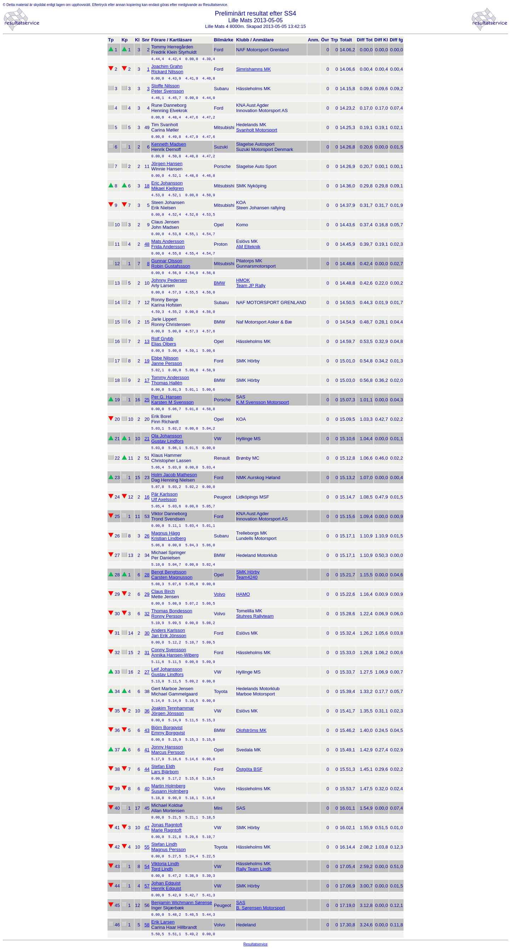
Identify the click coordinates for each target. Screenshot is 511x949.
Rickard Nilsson (167, 71)
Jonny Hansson (167, 747)
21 (146, 438)
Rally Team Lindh (253, 869)
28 (146, 574)
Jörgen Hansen (166, 163)
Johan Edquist (165, 883)
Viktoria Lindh (165, 863)
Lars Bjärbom (165, 771)
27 (146, 672)
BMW (219, 283)
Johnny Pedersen (169, 280)
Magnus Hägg (165, 533)
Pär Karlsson (164, 494)
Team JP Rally (251, 285)
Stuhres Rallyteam (255, 616)
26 (146, 535)
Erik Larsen (163, 922)
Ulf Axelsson (164, 499)
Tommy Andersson (170, 377)
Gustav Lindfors (167, 441)
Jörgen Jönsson (167, 713)
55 (146, 847)
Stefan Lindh (164, 844)
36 (146, 711)
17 (146, 380)
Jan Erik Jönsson (168, 635)
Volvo (219, 594)
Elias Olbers (163, 344)
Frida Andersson (168, 246)
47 (146, 827)
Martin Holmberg (168, 785)
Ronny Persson (167, 616)
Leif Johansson (166, 669)
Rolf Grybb (162, 338)
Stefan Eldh (163, 766)
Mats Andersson (167, 241)
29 (146, 594)
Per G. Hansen (166, 397)
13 (146, 341)
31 (146, 652)
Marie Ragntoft (166, 830)
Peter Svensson (167, 91)
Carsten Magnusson (171, 577)
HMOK (243, 280)
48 (146, 244)
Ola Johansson (166, 435)
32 (146, 613)
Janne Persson (166, 363)
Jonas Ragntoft (166, 824)
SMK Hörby (248, 572)
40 (146, 788)
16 (146, 497)
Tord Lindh (162, 869)
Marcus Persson (168, 752)
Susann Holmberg (169, 791)
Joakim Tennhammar (172, 708)
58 (146, 924)
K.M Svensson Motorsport (262, 402)
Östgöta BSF (249, 769)
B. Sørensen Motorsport (260, 907)
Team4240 (247, 577)
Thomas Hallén (166, 382)
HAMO (243, 594)
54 (146, 866)
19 (146, 360)
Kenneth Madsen (168, 144)
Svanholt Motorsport (256, 130)
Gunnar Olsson (166, 260)
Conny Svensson (168, 649)
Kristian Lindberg (168, 538)
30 (146, 633)
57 (146, 886)
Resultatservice (255, 944)
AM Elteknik (248, 246)
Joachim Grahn (166, 66)
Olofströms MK (251, 730)
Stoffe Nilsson (165, 85)
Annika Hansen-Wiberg (175, 655)
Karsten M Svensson (172, 402)
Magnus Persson (168, 849)
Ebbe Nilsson (165, 358)
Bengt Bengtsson (168, 572)
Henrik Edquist (166, 888)
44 (146, 769)
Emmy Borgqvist (168, 732)
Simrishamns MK (253, 69)
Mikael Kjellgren (167, 188)
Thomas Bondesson (171, 610)
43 (146, 730)
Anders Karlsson (168, 630)
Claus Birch (163, 591)
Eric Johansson (167, 183)
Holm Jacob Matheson (174, 474)
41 (146, 749)
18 (146, 185)
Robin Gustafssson (170, 266)
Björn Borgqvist (166, 727)
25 (146, 399)
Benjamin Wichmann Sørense (181, 902)
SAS (240, 902)
